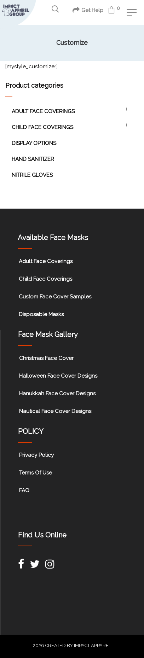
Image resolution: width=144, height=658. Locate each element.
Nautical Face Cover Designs (55, 411)
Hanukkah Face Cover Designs (57, 393)
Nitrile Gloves (32, 175)
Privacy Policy (36, 455)
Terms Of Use (35, 473)
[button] (55, 9)
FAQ (24, 490)
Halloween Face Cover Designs (58, 376)
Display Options (34, 143)
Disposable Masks (41, 314)
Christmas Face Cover (46, 358)
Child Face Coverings (42, 127)
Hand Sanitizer (33, 159)
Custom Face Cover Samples (55, 296)
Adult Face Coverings (43, 111)
